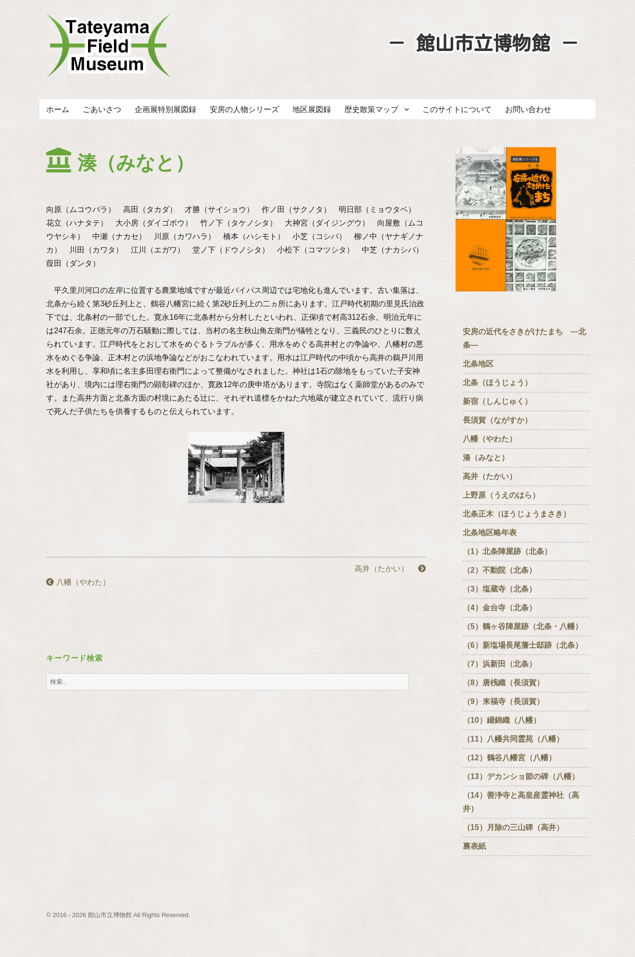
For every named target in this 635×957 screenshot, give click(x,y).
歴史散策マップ (371, 109)
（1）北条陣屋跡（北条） (507, 551)
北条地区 (478, 364)
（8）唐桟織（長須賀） (503, 683)
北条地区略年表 (490, 533)
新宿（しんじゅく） (501, 401)
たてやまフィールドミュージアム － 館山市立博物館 (108, 45)
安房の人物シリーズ (244, 109)
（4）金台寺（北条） (499, 608)
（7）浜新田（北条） (503, 664)
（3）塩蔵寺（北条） (499, 589)
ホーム (57, 109)
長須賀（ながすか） (497, 420)
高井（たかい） (390, 569)
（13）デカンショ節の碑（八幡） (521, 776)
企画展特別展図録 (165, 109)
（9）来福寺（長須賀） (507, 701)
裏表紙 (474, 846)
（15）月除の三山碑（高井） (513, 827)
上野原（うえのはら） (501, 495)
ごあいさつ (102, 109)
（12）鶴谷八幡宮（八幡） (513, 758)
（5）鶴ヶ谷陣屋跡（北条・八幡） (523, 626)
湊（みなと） (486, 457)
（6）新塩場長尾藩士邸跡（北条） (523, 645)
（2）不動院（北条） (499, 570)
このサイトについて (457, 109)
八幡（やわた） (78, 582)
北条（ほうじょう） (497, 382)
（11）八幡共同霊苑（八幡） (513, 739)
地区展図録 (311, 109)
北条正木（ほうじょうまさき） (517, 514)
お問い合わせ (528, 109)
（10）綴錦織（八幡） (502, 720)
